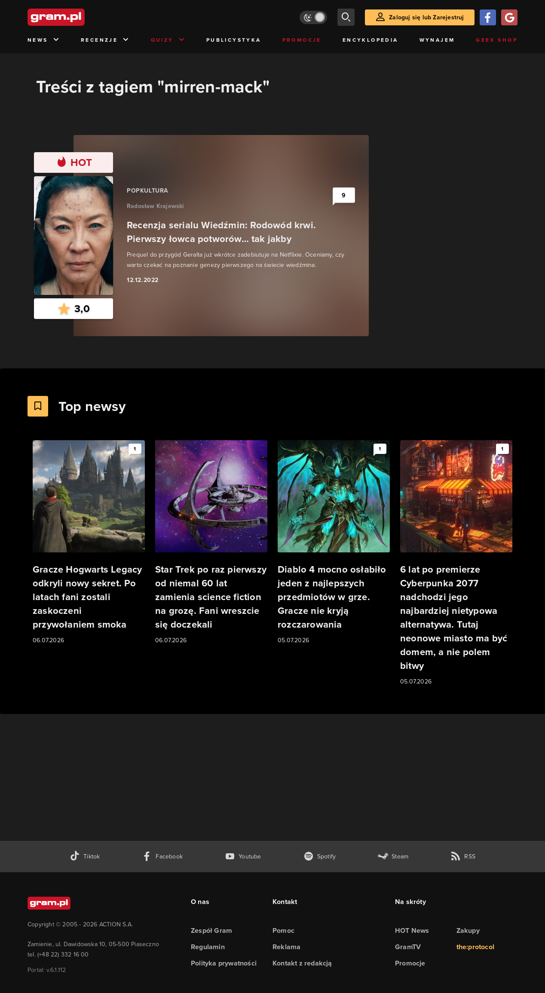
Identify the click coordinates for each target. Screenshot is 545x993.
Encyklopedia (370, 40)
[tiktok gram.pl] (85, 856)
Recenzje (105, 40)
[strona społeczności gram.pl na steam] (393, 856)
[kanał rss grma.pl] (462, 856)
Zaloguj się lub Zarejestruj (426, 17)
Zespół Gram (211, 930)
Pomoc (283, 930)
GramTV (408, 947)
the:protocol (475, 947)
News (44, 40)
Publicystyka (233, 40)
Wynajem (437, 40)
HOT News (412, 930)
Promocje (301, 40)
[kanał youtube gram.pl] (243, 856)
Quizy (168, 40)
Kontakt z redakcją (302, 963)
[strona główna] (77, 17)
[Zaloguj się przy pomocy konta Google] (509, 17)
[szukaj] (346, 17)
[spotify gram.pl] (319, 856)
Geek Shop (496, 40)
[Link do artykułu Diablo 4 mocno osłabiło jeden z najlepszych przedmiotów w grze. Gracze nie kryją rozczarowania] (333, 542)
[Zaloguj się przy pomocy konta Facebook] (488, 17)
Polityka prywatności (224, 963)
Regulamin (208, 947)
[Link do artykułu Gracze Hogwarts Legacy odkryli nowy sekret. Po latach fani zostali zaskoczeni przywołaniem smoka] (89, 542)
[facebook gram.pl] (162, 856)
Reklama (286, 947)
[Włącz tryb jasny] (313, 17)
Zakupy (468, 930)
